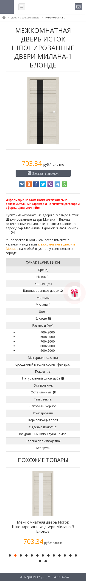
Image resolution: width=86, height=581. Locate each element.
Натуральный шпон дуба (41, 378)
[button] (10, 555)
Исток (41, 276)
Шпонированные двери (41, 290)
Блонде (41, 318)
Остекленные (41, 392)
